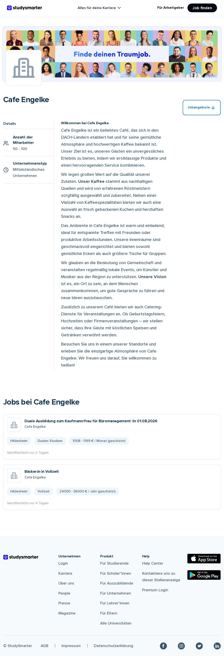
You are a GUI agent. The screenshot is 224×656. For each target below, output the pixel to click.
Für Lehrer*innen (114, 603)
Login (63, 563)
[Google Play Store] (204, 575)
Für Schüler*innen (115, 573)
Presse (64, 603)
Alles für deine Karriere (100, 7)
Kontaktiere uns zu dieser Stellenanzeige (161, 577)
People (64, 593)
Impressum (71, 645)
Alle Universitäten (115, 623)
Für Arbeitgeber (170, 7)
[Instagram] (181, 645)
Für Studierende (114, 563)
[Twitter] (199, 645)
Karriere (65, 573)
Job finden (202, 7)
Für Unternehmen (115, 593)
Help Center (152, 563)
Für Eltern (108, 613)
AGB (44, 645)
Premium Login (155, 590)
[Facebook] (163, 645)
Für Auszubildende (116, 583)
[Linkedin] (217, 645)
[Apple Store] (204, 559)
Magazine (66, 613)
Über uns (66, 583)
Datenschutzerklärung (113, 645)
